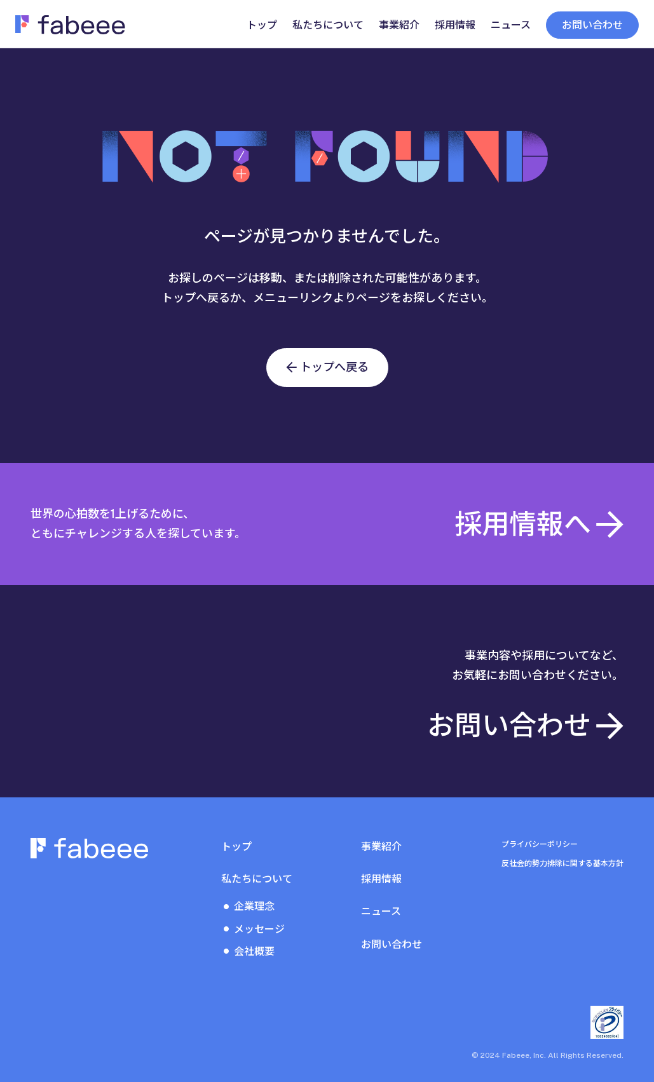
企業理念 (254, 906)
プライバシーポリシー (539, 844)
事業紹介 (381, 847)
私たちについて (256, 879)
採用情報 (381, 879)
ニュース (381, 911)
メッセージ (259, 929)
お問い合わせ (592, 25)
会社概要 (254, 951)
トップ (236, 847)
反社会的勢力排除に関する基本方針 (562, 863)
